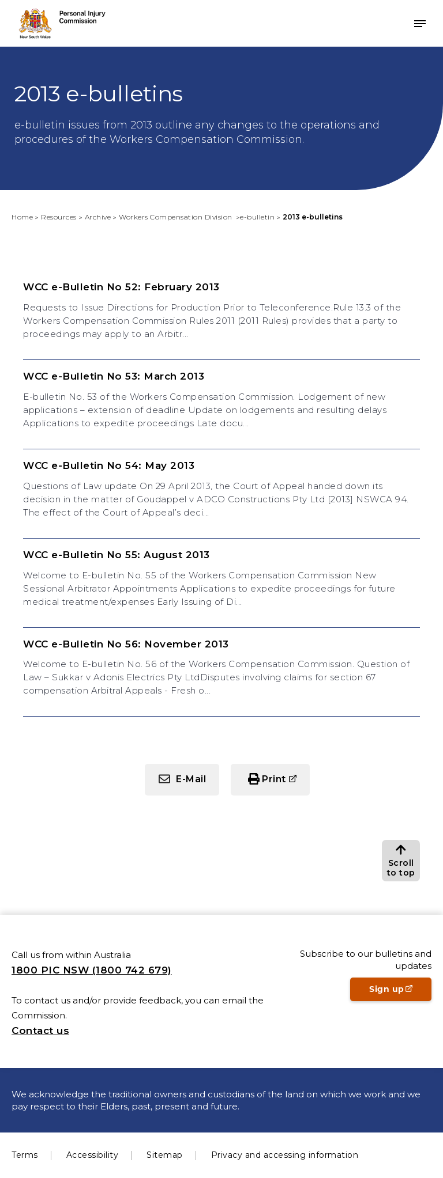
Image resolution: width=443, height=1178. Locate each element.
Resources (59, 217)
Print (274, 779)
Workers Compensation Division (176, 217)
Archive (98, 217)
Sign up (400, 992)
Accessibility (92, 1155)
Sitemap (165, 1155)
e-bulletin (257, 217)
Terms (25, 1155)
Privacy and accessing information (285, 1155)
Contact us (40, 1030)
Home (22, 217)
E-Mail (191, 779)
